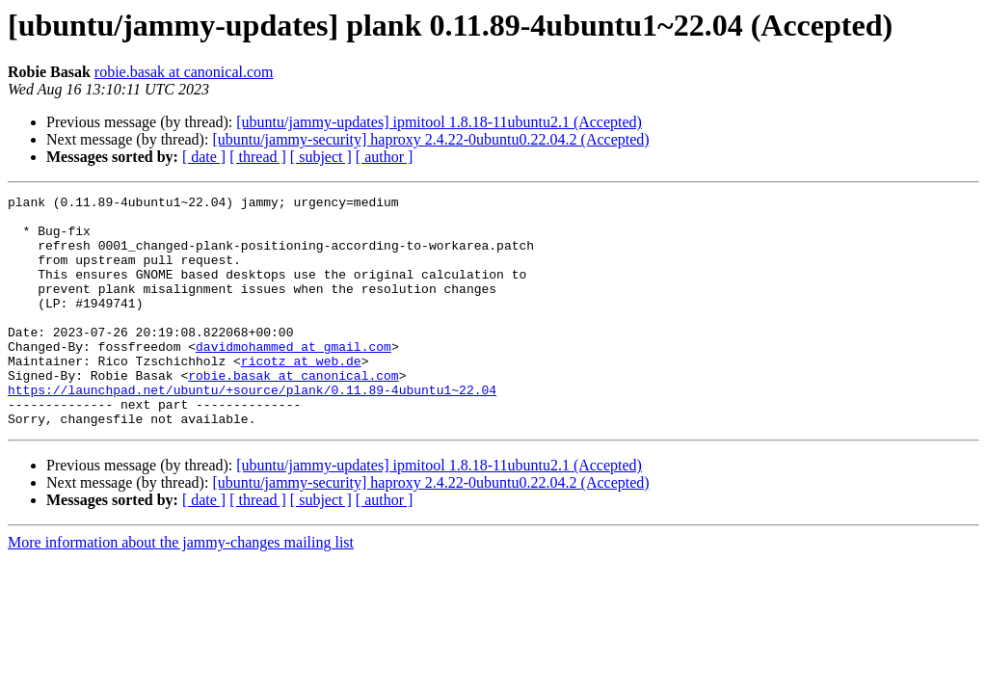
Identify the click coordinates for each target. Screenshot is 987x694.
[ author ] (384, 156)
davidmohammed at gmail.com (293, 378)
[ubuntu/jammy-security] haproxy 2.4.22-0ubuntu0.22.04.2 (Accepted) (430, 139)
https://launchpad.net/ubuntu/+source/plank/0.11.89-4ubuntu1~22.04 (252, 430)
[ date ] (204, 156)
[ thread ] (257, 156)
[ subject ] (321, 156)
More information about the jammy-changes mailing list (181, 588)
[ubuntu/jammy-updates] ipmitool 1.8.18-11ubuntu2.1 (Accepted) (439, 122)
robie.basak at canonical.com (184, 72)
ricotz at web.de (301, 395)
